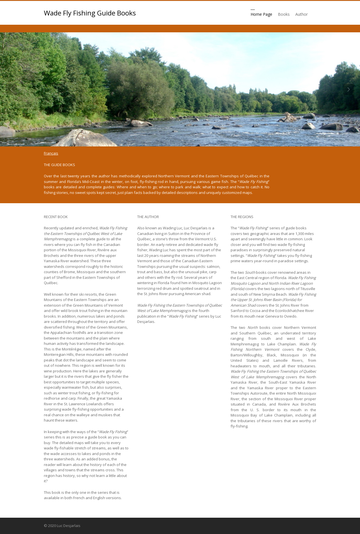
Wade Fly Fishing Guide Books (90, 13)
